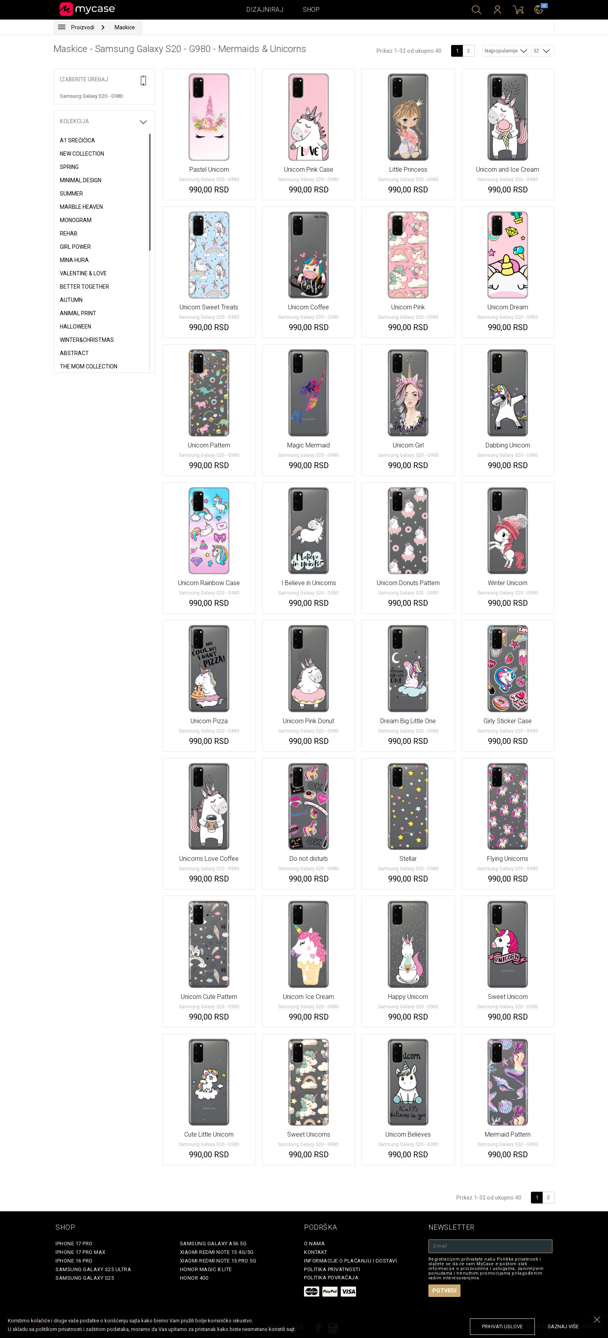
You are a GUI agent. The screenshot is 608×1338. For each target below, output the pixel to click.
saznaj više (563, 1326)
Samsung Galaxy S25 (85, 1278)
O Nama (314, 1243)
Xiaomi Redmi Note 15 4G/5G (217, 1252)
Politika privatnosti (332, 1269)
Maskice (125, 27)
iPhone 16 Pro (74, 1261)
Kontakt (315, 1252)
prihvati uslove (502, 1326)
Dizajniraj (264, 9)
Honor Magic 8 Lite (206, 1269)
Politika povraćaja (331, 1278)
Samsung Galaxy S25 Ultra (93, 1269)
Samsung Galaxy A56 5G (213, 1243)
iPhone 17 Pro (74, 1243)
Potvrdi (444, 1291)
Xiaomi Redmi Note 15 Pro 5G (218, 1261)
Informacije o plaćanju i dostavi (350, 1261)
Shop (311, 9)
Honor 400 (194, 1278)
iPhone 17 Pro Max (81, 1252)
